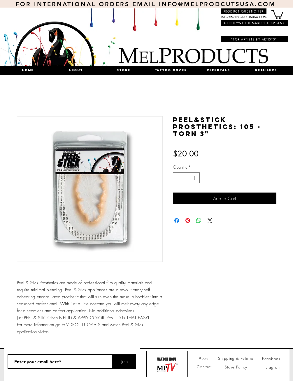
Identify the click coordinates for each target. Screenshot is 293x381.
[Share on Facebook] (176, 220)
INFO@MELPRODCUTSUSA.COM (217, 4)
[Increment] (195, 178)
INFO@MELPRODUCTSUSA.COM (244, 17)
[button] (277, 14)
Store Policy (236, 367)
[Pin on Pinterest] (187, 220)
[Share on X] (209, 220)
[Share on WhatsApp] (198, 220)
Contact (204, 366)
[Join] (124, 361)
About (204, 358)
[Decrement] (177, 178)
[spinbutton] (186, 178)
